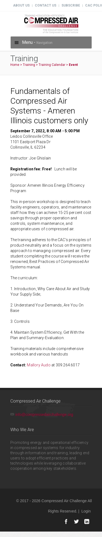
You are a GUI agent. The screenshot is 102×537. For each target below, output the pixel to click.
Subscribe (70, 5)
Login (86, 511)
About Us (21, 5)
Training (29, 65)
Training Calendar (52, 65)
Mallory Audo (38, 365)
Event (73, 65)
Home (14, 65)
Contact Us (45, 5)
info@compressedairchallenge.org (44, 414)
